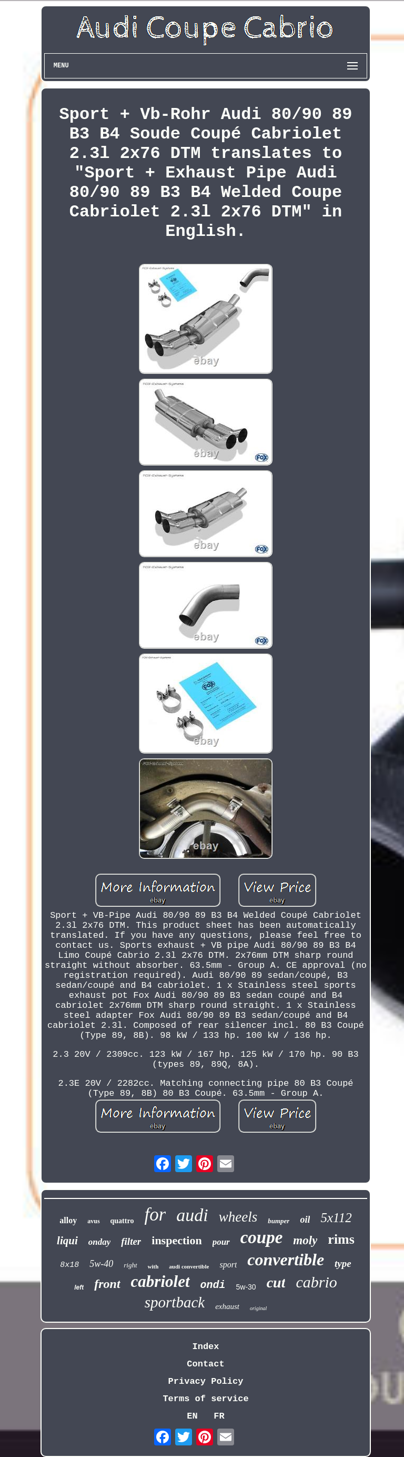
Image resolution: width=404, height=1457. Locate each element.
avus (93, 1221)
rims (341, 1239)
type (343, 1263)
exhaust (227, 1306)
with (153, 1266)
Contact (205, 1364)
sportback (175, 1302)
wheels (238, 1217)
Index (205, 1347)
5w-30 (246, 1287)
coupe (261, 1237)
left (79, 1287)
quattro (122, 1221)
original (258, 1308)
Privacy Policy (206, 1381)
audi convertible (189, 1266)
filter (131, 1241)
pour (221, 1242)
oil (305, 1219)
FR (219, 1416)
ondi (213, 1285)
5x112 (335, 1218)
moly (305, 1240)
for (155, 1214)
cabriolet (160, 1281)
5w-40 (101, 1263)
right (130, 1265)
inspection (176, 1240)
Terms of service (205, 1399)
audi (192, 1215)
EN (192, 1416)
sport (228, 1264)
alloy (68, 1220)
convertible (285, 1259)
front (107, 1284)
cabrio (316, 1282)
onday (99, 1242)
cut (276, 1282)
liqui (67, 1240)
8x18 (69, 1265)
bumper (278, 1221)
